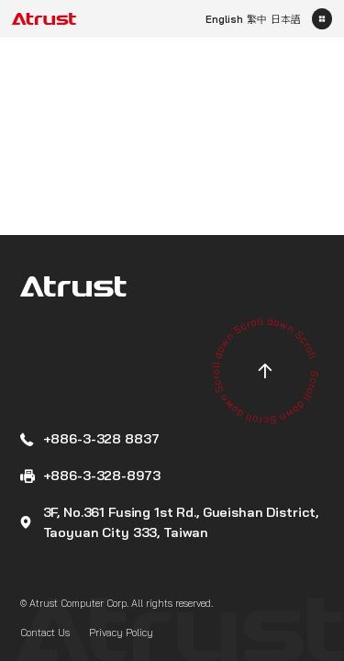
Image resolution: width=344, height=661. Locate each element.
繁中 (257, 19)
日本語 (286, 19)
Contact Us (45, 632)
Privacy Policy (121, 632)
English (224, 19)
